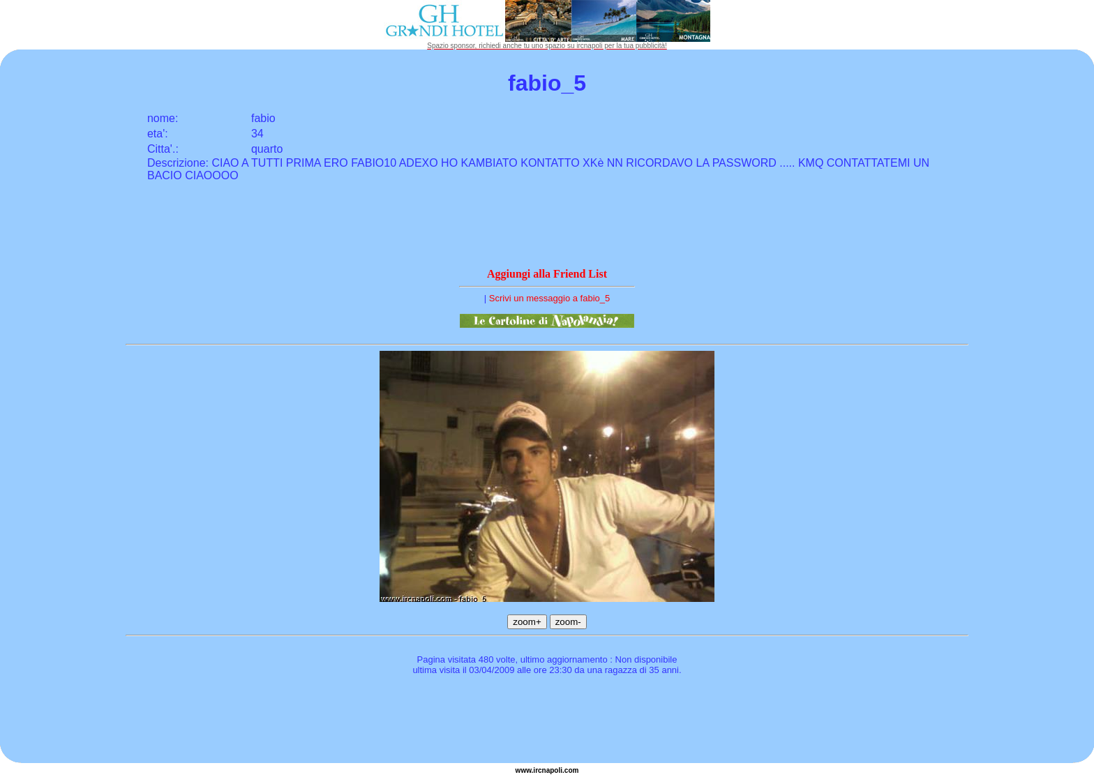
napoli (552, 770)
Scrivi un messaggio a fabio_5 (549, 298)
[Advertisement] (547, 721)
